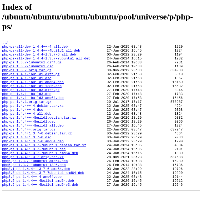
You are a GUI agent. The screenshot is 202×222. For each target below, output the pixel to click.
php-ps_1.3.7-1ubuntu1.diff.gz (32, 66)
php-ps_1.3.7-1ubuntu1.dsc (27, 71)
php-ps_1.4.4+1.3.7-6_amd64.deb (33, 161)
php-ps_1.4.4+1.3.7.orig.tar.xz (33, 180)
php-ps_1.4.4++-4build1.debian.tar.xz (39, 133)
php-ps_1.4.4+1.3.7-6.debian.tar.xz (37, 152)
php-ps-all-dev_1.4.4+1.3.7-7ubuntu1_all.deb (46, 62)
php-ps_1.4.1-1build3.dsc (26, 104)
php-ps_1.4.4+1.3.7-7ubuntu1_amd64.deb (40, 175)
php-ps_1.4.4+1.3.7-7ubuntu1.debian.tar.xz (44, 166)
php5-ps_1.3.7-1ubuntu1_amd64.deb (35, 185)
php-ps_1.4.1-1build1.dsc (26, 85)
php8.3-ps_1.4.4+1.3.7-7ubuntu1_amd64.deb (43, 199)
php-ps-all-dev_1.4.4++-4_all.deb (35, 48)
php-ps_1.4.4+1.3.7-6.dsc (26, 156)
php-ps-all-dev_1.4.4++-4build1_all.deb (41, 52)
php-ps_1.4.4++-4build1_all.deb (33, 142)
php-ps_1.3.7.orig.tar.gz (26, 76)
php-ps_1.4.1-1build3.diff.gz (30, 100)
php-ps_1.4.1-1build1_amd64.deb (33, 90)
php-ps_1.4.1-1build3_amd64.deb (33, 109)
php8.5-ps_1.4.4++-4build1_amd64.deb (38, 208)
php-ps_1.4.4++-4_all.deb (26, 128)
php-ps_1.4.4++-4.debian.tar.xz (33, 119)
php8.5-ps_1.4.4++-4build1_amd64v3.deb (40, 213)
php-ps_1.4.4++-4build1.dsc (28, 137)
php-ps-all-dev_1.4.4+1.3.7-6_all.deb (39, 57)
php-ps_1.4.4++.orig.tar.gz (28, 147)
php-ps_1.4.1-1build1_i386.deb (32, 95)
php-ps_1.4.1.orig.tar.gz (26, 114)
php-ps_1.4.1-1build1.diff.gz (30, 81)
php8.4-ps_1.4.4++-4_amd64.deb (32, 204)
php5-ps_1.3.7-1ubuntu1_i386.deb (34, 190)
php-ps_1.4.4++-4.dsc (22, 123)
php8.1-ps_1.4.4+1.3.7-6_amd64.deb (36, 194)
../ (5, 43)
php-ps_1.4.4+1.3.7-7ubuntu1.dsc (34, 171)
